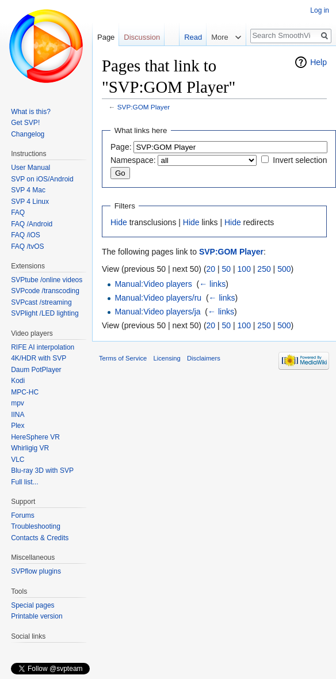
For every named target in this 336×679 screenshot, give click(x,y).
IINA (17, 415)
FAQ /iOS (25, 235)
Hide (118, 222)
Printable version (36, 616)
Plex (17, 426)
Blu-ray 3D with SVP (42, 470)
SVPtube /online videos (46, 280)
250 (263, 269)
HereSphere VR (35, 437)
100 (244, 269)
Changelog (27, 134)
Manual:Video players (153, 284)
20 (211, 269)
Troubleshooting (35, 526)
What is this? (31, 112)
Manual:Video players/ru (157, 297)
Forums (23, 515)
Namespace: (133, 160)
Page (105, 37)
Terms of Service (123, 358)
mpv (17, 403)
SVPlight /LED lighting (44, 313)
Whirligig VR (30, 448)
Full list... (24, 482)
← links (212, 284)
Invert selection (300, 160)
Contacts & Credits (39, 538)
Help (318, 62)
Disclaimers (203, 358)
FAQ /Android (31, 224)
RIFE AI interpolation (42, 347)
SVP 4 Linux (30, 202)
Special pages (32, 605)
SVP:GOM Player (143, 107)
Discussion (142, 37)
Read (192, 37)
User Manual (30, 168)
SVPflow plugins (36, 571)
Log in (319, 10)
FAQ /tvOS (27, 246)
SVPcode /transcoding (45, 291)
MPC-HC (25, 392)
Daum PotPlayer (36, 370)
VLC (17, 460)
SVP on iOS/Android (42, 179)
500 (284, 269)
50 (226, 269)
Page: (121, 146)
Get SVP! (25, 123)
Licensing (167, 358)
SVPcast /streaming (41, 302)
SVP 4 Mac (28, 190)
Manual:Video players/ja (157, 311)
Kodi (18, 381)
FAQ (18, 212)
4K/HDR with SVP (38, 358)
